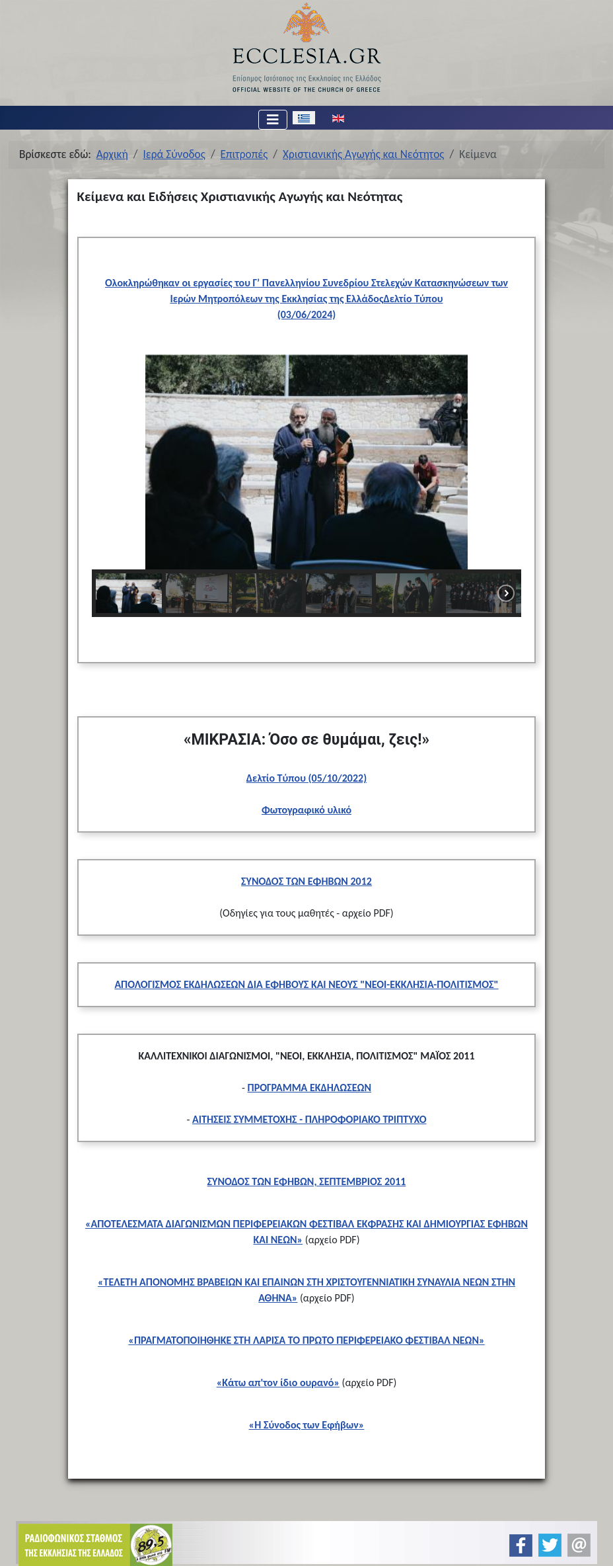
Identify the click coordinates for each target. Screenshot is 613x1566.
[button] (112, 461)
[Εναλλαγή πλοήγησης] (272, 120)
